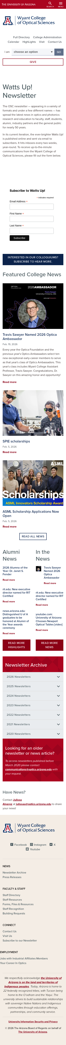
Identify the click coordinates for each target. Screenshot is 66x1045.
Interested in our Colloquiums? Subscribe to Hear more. (33, 259)
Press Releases (12, 877)
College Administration (47, 37)
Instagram (40, 845)
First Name (17, 213)
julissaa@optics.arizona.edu (33, 804)
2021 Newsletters (18, 724)
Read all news (33, 536)
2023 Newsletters (18, 705)
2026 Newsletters (18, 677)
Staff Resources (12, 899)
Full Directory (21, 37)
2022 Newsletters (18, 715)
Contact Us (55, 42)
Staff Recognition (13, 909)
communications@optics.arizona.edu (28, 769)
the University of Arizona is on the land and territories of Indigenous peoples (33, 982)
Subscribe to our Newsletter (20, 940)
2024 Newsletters (18, 696)
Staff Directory (11, 895)
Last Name (17, 225)
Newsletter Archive (14, 872)
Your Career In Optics (13, 963)
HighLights (29, 42)
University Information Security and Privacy (33, 1021)
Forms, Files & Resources (18, 904)
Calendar (13, 42)
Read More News (49, 645)
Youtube (35, 849)
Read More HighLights (16, 645)
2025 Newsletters (18, 686)
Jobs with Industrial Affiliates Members (24, 958)
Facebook (20, 845)
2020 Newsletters (18, 734)
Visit (42, 42)
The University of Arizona (32, 1031)
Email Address (19, 201)
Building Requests (14, 913)
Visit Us (7, 936)
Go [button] (60, 52)
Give (33, 62)
